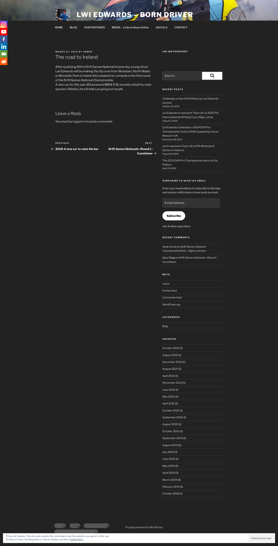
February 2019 (171, 486)
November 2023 (172, 382)
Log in (165, 283)
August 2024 (170, 368)
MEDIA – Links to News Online (130, 27)
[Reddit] (3, 61)
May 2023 (168, 396)
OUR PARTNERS (94, 27)
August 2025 (170, 355)
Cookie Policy (77, 539)
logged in (79, 121)
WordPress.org (171, 304)
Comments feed (172, 297)
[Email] (3, 54)
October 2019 (170, 431)
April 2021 (168, 403)
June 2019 (168, 458)
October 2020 (170, 410)
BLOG (73, 27)
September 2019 (172, 438)
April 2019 (168, 472)
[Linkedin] (3, 46)
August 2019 (170, 445)
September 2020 (172, 417)
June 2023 (168, 389)
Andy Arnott (169, 246)
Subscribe (174, 216)
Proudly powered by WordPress (144, 527)
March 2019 (169, 479)
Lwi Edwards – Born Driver (135, 15)
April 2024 (168, 375)
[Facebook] (3, 39)
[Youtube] (3, 31)
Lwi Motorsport (175, 51)
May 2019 (168, 465)
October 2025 (170, 348)
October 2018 (170, 493)
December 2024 (172, 361)
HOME (59, 27)
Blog (165, 326)
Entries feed (169, 290)
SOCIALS (161, 27)
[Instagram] (3, 24)
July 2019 (168, 452)
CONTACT (180, 27)
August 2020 (170, 424)
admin (87, 51)
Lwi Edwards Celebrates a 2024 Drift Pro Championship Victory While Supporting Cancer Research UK (190, 131)
